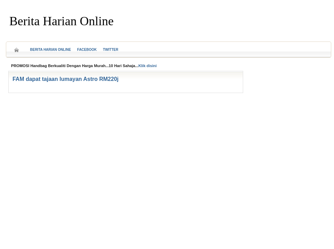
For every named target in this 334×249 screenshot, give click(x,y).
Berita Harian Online (61, 21)
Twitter (110, 50)
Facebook (87, 50)
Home (16, 47)
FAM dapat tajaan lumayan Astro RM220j (65, 79)
